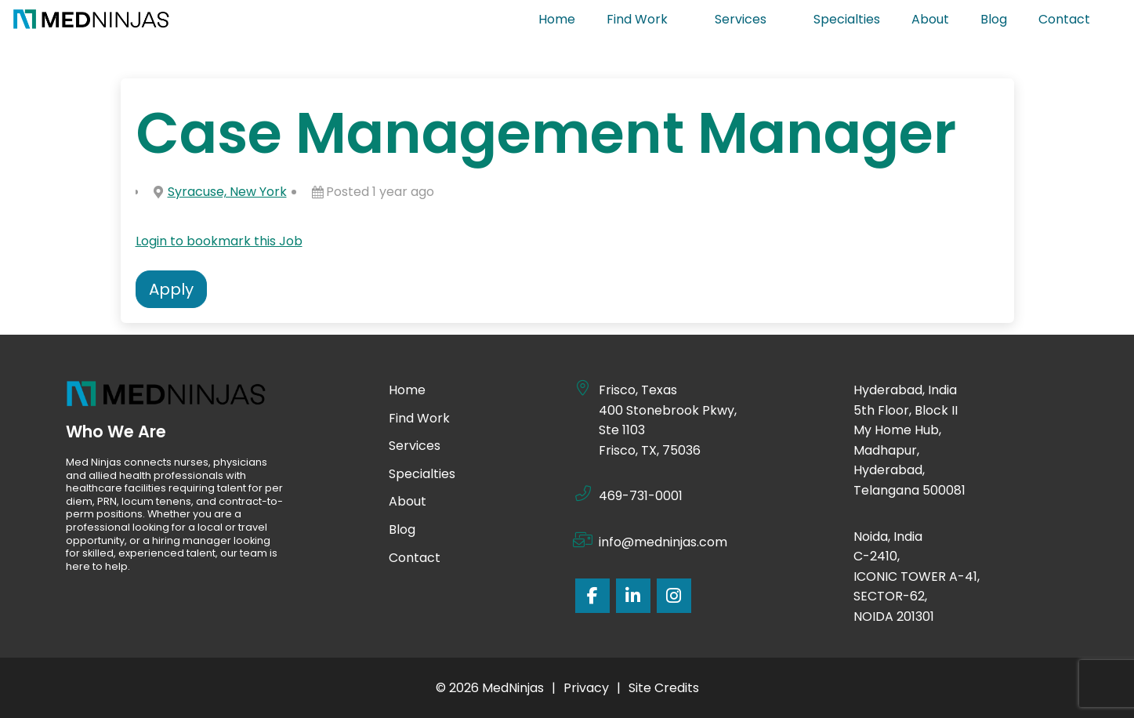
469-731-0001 (641, 496)
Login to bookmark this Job (219, 241)
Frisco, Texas (638, 390)
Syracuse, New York (227, 192)
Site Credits (664, 688)
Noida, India (888, 537)
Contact (1072, 19)
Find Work (645, 19)
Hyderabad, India (905, 390)
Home (556, 19)
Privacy (586, 688)
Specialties (846, 19)
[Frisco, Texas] (583, 388)
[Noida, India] (838, 534)
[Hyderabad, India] (838, 388)
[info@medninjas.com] (583, 540)
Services (748, 19)
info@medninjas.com (663, 542)
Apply (171, 289)
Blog (993, 19)
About (930, 19)
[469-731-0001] (583, 494)
